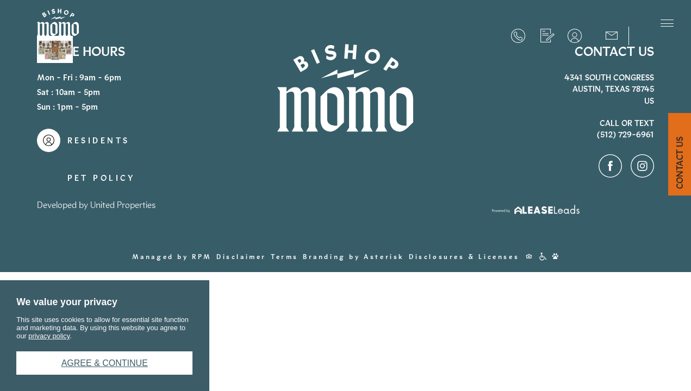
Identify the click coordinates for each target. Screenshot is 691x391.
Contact (612, 35)
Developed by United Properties (96, 205)
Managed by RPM (172, 257)
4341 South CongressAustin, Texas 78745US (609, 89)
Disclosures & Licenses (464, 257)
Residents (575, 36)
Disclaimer (241, 257)
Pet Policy (101, 178)
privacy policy (49, 336)
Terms (284, 257)
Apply (547, 36)
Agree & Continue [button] (104, 363)
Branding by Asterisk (353, 257)
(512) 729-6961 (518, 36)
